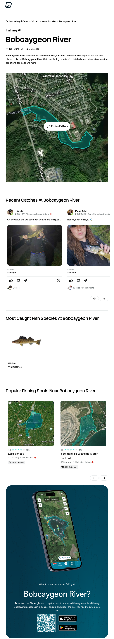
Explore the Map (13, 21)
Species (10, 269)
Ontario (35, 21)
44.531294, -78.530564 (58, 76)
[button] (57, 126)
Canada (25, 21)
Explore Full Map (59, 126)
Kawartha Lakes (49, 21)
